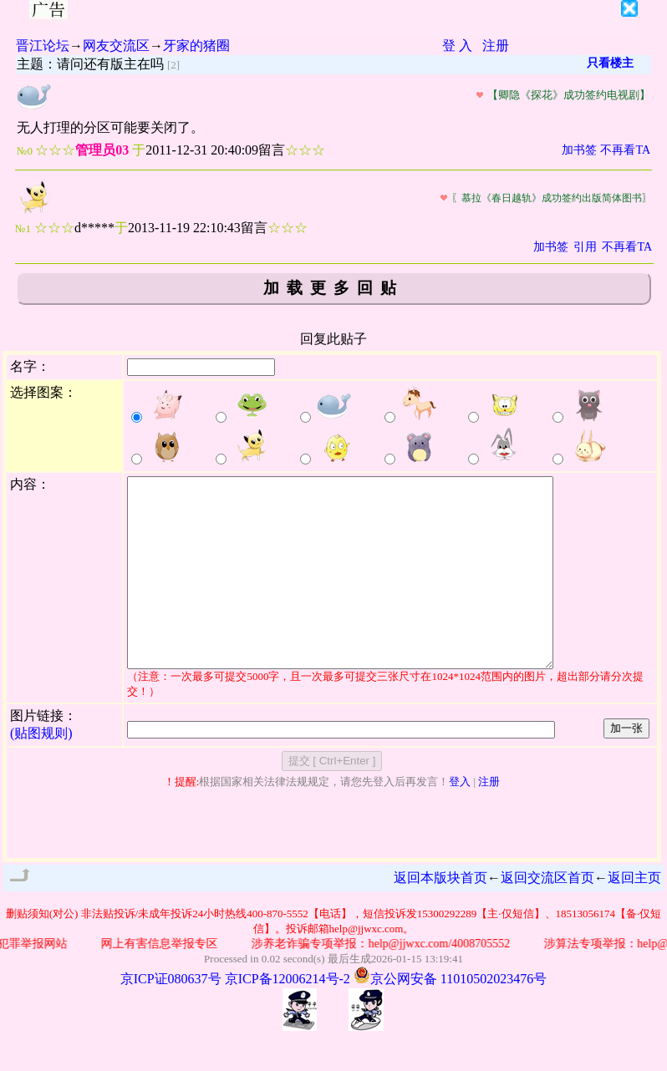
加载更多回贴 (333, 288)
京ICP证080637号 (170, 1016)
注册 (495, 45)
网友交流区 (116, 45)
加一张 (626, 765)
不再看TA (625, 150)
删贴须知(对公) (42, 951)
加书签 (579, 150)
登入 (460, 819)
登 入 (457, 45)
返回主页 (634, 915)
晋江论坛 (42, 45)
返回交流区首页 (547, 915)
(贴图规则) (41, 771)
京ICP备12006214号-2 (287, 1016)
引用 (585, 247)
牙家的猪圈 (196, 45)
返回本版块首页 (440, 915)
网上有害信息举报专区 (163, 981)
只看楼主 (610, 63)
